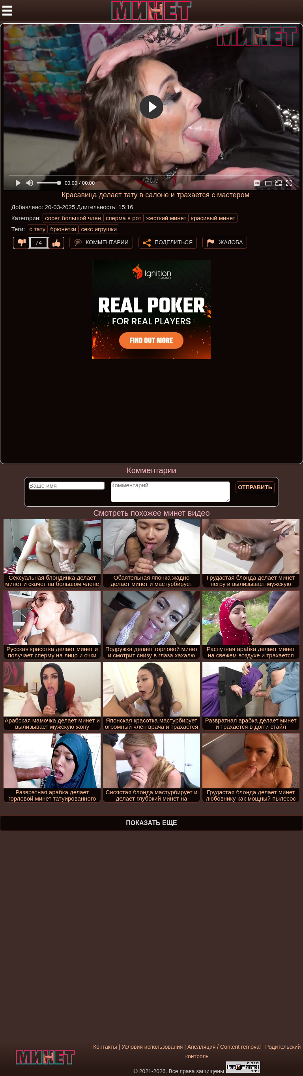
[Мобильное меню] (7, 10)
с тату (37, 229)
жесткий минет (166, 218)
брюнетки (63, 229)
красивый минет (213, 218)
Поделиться (174, 242)
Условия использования (152, 1047)
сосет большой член (73, 218)
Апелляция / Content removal (224, 1047)
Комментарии (107, 242)
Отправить (255, 487)
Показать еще (151, 823)
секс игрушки (99, 229)
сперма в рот (124, 218)
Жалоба (231, 242)
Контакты (105, 1047)
